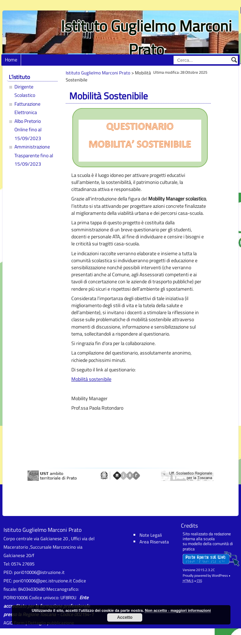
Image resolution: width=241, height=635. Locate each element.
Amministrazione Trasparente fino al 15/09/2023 (33, 155)
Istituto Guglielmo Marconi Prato (146, 37)
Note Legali (150, 534)
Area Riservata (154, 541)
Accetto (124, 617)
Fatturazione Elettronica (27, 108)
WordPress (220, 575)
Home (11, 60)
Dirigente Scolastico (24, 91)
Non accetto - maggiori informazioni (178, 610)
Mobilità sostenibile (91, 379)
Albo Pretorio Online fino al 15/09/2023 (27, 129)
